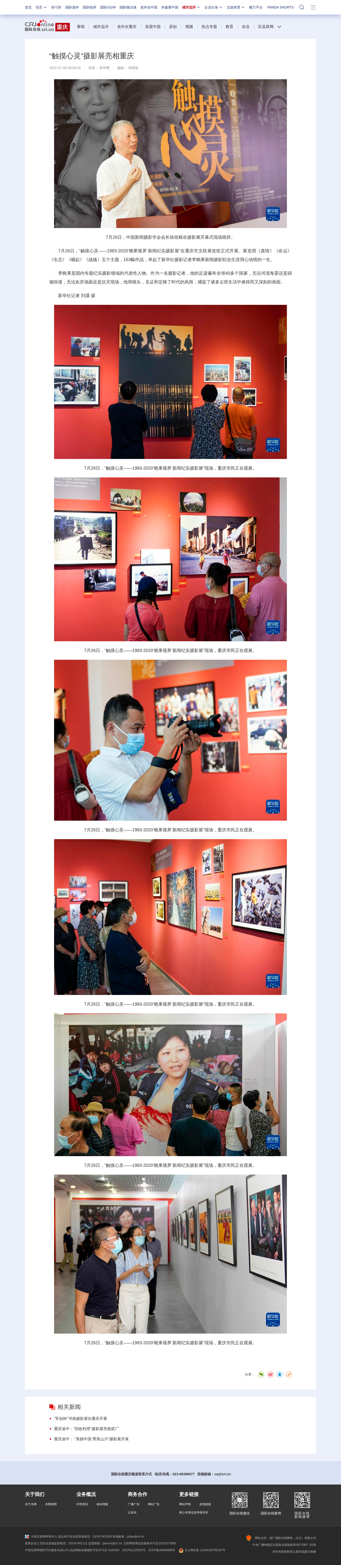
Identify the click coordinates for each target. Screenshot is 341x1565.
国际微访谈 (128, 7)
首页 (28, 7)
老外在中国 (148, 7)
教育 (229, 27)
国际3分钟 (108, 7)
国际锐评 (89, 7)
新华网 (104, 68)
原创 (173, 27)
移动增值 (102, 1504)
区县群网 (266, 27)
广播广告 (133, 1504)
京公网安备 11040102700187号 (201, 1550)
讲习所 (56, 7)
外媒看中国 (169, 7)
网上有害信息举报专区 (193, 1512)
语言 (41, 7)
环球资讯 (82, 1504)
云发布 (132, 1512)
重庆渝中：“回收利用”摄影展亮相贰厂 (86, 1429)
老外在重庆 (127, 27)
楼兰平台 (256, 7)
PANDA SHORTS (281, 7)
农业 (246, 27)
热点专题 (209, 27)
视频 (189, 27)
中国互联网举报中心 (41, 1536)
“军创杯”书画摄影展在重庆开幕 (80, 1418)
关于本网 (31, 1504)
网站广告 (154, 1504)
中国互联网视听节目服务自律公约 (47, 1550)
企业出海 (213, 7)
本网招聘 (51, 1504)
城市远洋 (191, 7)
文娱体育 (236, 7)
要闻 (81, 27)
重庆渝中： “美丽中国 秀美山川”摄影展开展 (91, 1439)
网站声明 (185, 1504)
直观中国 (153, 27)
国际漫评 (72, 7)
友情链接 (205, 1504)
